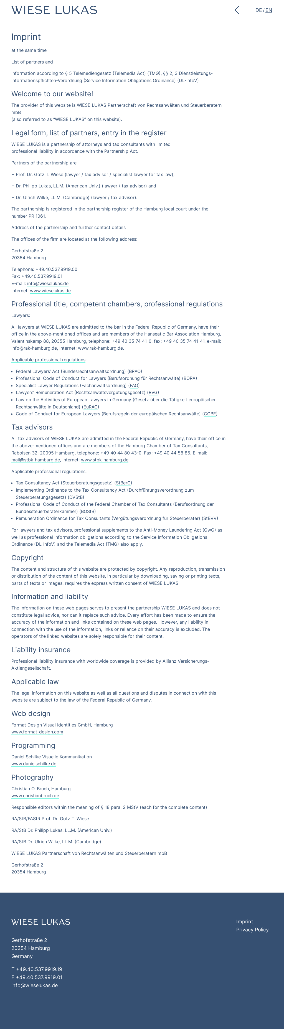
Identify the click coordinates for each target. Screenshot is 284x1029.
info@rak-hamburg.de (34, 348)
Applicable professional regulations (48, 359)
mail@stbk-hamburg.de (35, 460)
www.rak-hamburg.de (100, 348)
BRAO (135, 371)
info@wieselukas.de (48, 283)
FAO (134, 385)
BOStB (87, 511)
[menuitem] (258, 10)
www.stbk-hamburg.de (104, 460)
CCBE (210, 413)
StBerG (123, 483)
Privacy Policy (252, 929)
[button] (243, 10)
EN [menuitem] (268, 10)
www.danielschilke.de (33, 763)
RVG (153, 392)
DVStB (76, 497)
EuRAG (90, 407)
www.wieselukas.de (50, 290)
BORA (190, 378)
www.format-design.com (37, 732)
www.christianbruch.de (35, 795)
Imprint (244, 921)
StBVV (210, 518)
